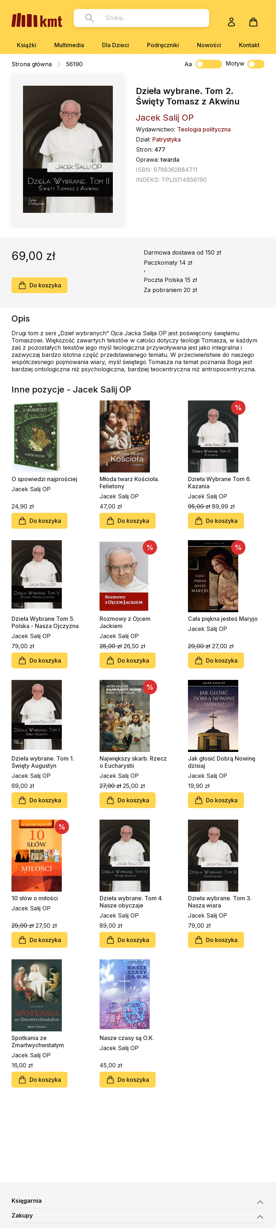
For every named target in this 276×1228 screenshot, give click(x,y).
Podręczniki (163, 45)
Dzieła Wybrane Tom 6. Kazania (219, 482)
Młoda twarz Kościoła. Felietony (129, 482)
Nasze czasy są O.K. (127, 1037)
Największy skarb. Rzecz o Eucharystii (133, 762)
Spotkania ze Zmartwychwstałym (38, 1041)
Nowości (209, 45)
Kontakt (249, 45)
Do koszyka (39, 285)
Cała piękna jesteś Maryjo (223, 618)
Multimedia (69, 45)
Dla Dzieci (115, 45)
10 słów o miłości (35, 898)
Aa (188, 64)
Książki (26, 45)
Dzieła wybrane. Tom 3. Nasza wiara (220, 902)
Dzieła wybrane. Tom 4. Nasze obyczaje (131, 902)
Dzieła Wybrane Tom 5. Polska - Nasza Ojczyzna (45, 622)
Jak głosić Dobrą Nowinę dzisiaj (221, 762)
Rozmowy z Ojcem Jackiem (125, 622)
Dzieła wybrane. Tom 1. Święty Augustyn (43, 762)
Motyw (245, 64)
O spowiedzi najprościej (44, 479)
